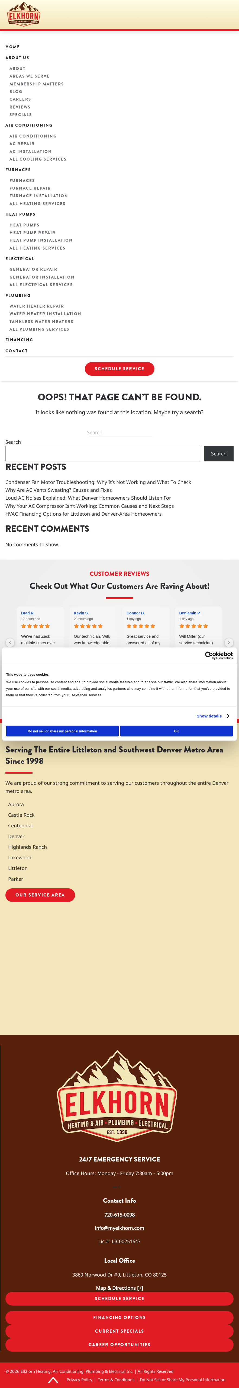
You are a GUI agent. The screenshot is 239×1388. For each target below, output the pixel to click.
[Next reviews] (229, 642)
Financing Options (119, 1317)
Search (13, 442)
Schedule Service (119, 369)
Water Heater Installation (45, 314)
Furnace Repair (30, 188)
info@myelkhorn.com (119, 1228)
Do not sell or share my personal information (62, 731)
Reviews (20, 107)
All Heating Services (37, 204)
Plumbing (18, 296)
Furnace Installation (38, 196)
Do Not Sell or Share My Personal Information (182, 1379)
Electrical (19, 259)
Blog (15, 92)
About (17, 69)
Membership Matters (36, 84)
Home (12, 47)
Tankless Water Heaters (41, 322)
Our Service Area (40, 895)
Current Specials (119, 1331)
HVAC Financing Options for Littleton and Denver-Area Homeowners (83, 513)
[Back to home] (24, 14)
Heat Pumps (20, 214)
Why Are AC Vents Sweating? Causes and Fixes (58, 490)
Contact (16, 351)
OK (176, 731)
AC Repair (22, 144)
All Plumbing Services (39, 329)
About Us (17, 58)
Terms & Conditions (116, 1379)
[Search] (119, 432)
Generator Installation (42, 277)
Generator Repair (33, 269)
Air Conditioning (29, 125)
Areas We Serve (29, 76)
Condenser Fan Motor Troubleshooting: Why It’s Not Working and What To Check (98, 482)
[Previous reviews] (10, 642)
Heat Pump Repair (32, 233)
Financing (19, 340)
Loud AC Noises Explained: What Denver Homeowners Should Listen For (88, 497)
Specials (20, 115)
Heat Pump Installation (41, 240)
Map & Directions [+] (119, 1288)
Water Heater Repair (36, 306)
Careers (20, 99)
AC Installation (30, 152)
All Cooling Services (38, 159)
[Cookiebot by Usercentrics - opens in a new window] (209, 655)
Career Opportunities (120, 1345)
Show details (209, 716)
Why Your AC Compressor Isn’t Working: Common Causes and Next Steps (89, 506)
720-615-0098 (119, 1214)
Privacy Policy (79, 1379)
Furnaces (18, 170)
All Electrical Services (41, 285)
